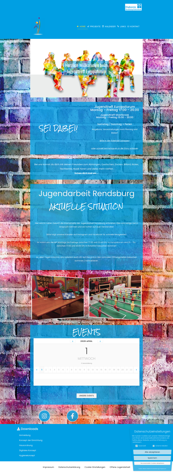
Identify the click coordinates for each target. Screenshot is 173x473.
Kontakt (134, 26)
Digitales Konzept (27, 450)
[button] (34, 297)
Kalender (110, 26)
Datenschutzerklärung (69, 467)
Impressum (48, 467)
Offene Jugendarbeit (120, 467)
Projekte (95, 26)
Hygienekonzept (27, 455)
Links (123, 26)
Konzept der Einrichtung (30, 440)
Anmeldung (24, 435)
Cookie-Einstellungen (95, 467)
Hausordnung (26, 445)
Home (83, 26)
